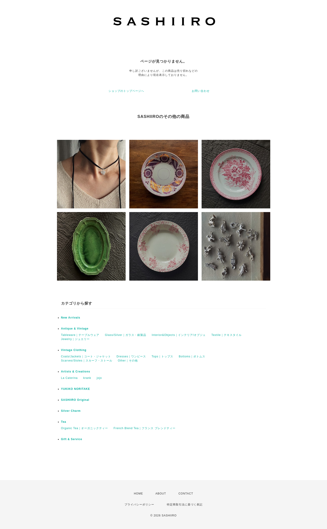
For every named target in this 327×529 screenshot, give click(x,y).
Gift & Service (71, 439)
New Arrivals (70, 317)
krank (87, 378)
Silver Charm (71, 410)
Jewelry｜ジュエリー (75, 339)
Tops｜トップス (162, 356)
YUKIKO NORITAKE (75, 389)
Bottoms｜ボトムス (192, 356)
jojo (99, 378)
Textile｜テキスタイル (226, 335)
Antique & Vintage (75, 328)
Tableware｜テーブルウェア (80, 335)
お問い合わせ (201, 91)
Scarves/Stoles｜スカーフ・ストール (86, 360)
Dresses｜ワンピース (131, 356)
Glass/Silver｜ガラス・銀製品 (125, 335)
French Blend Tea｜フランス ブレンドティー (144, 428)
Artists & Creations (75, 371)
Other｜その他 (128, 360)
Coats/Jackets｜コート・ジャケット (86, 356)
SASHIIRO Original (75, 399)
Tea (63, 421)
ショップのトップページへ (126, 91)
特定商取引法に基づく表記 (185, 504)
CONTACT (185, 493)
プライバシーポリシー (139, 504)
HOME (138, 493)
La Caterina (69, 378)
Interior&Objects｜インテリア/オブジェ (179, 335)
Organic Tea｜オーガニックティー (84, 428)
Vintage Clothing (73, 350)
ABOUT (160, 493)
